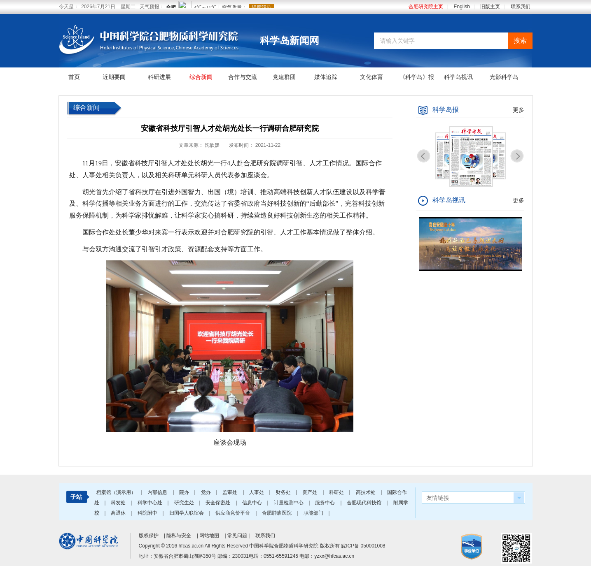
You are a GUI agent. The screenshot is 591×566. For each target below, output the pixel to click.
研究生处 (184, 503)
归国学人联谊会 (187, 513)
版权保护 (149, 535)
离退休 (119, 513)
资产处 (310, 492)
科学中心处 (151, 503)
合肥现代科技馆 (365, 503)
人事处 (257, 492)
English (461, 6)
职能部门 (314, 513)
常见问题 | (239, 535)
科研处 (337, 492)
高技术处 (366, 492)
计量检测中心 (289, 503)
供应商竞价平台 (233, 513)
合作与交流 (242, 77)
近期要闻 (114, 77)
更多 (518, 110)
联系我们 (520, 6)
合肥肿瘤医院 (277, 513)
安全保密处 (218, 503)
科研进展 (159, 77)
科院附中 (148, 513)
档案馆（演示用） (116, 492)
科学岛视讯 (458, 77)
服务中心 (325, 503)
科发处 (119, 503)
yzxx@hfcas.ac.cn (334, 556)
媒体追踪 (325, 77)
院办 (184, 492)
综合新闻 (201, 77)
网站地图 (209, 535)
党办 (206, 492)
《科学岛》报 (416, 77)
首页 (74, 77)
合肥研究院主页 (426, 6)
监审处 (230, 492)
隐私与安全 (178, 535)
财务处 (284, 492)
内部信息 (157, 492)
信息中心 (252, 503)
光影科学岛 (504, 77)
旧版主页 (490, 6)
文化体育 (371, 77)
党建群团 (284, 77)
